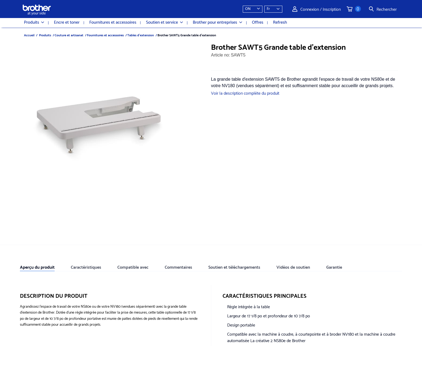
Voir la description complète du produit (245, 92)
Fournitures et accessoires (112, 23)
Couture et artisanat (69, 35)
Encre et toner (66, 23)
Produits (34, 23)
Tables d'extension (140, 35)
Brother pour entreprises (217, 23)
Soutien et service (164, 23)
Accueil (29, 35)
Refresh (280, 23)
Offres (257, 23)
